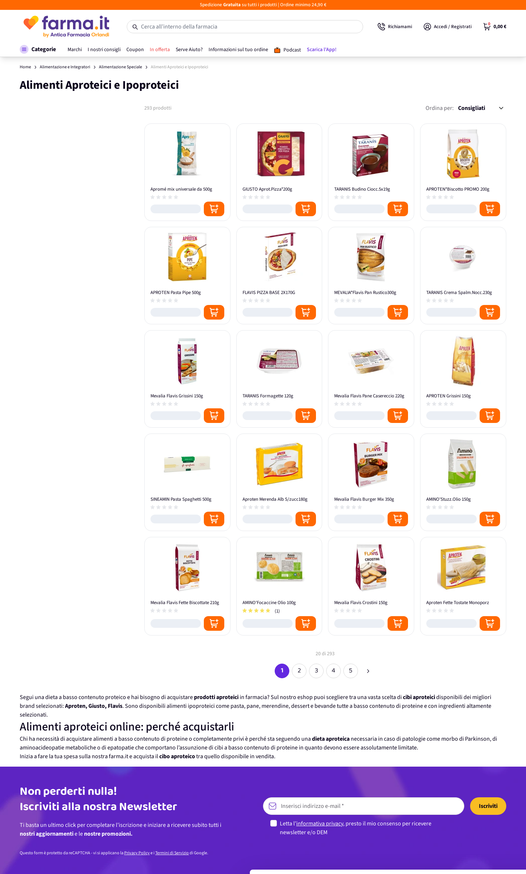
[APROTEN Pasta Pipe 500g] (187, 275)
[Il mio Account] (448, 26)
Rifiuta (465, 854)
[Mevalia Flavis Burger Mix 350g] (371, 482)
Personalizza (465, 830)
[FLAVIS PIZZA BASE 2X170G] (279, 275)
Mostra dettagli (115, 859)
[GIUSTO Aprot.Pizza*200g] (279, 172)
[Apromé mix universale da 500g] (187, 172)
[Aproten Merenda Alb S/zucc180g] (279, 482)
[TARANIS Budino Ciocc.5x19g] (371, 172)
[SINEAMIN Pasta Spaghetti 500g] (187, 482)
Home (25, 67)
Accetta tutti (465, 806)
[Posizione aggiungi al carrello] (214, 209)
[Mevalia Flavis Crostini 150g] (371, 586)
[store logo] (66, 27)
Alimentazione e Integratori (65, 67)
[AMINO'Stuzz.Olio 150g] (463, 482)
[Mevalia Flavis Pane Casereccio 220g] (371, 379)
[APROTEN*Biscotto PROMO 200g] (463, 172)
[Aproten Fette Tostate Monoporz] (463, 586)
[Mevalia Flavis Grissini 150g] (187, 379)
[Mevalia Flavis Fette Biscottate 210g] (187, 586)
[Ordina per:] (480, 108)
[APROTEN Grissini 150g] (463, 379)
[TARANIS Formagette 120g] (279, 379)
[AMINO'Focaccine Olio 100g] (279, 586)
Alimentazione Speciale (120, 67)
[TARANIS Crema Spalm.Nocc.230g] (463, 275)
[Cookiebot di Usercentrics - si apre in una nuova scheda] (47, 859)
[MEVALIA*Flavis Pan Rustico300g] (371, 275)
